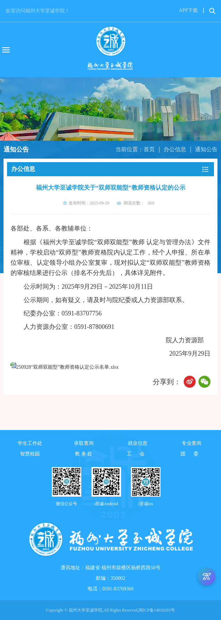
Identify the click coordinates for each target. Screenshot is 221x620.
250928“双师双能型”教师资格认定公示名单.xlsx (67, 367)
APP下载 (188, 10)
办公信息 (175, 149)
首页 (149, 149)
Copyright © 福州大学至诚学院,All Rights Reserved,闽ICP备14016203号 (110, 610)
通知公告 (206, 149)
